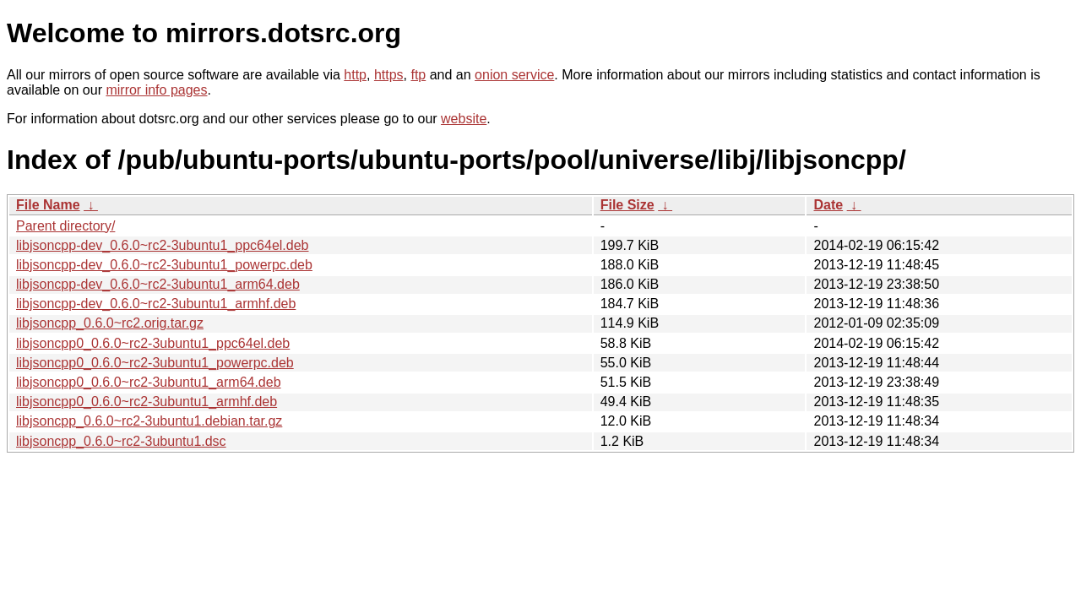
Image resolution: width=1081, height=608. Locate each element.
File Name (48, 205)
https (389, 75)
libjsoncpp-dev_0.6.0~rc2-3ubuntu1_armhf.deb (156, 303)
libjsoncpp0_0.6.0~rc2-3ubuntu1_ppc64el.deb (153, 343)
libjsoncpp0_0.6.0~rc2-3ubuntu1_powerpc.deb (155, 363)
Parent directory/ (65, 226)
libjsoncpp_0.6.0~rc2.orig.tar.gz (110, 323)
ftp (418, 75)
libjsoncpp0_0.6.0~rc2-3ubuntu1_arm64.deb (148, 382)
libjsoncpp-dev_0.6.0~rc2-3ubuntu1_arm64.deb (158, 284)
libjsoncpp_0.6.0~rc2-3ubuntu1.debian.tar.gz (149, 421)
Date (828, 205)
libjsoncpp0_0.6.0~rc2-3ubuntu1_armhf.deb (146, 401)
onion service (514, 75)
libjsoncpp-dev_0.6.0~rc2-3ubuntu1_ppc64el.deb (162, 245)
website (463, 118)
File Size (627, 205)
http (355, 75)
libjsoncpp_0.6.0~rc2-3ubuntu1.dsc (121, 441)
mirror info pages (156, 90)
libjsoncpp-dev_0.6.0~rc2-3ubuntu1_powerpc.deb (164, 265)
